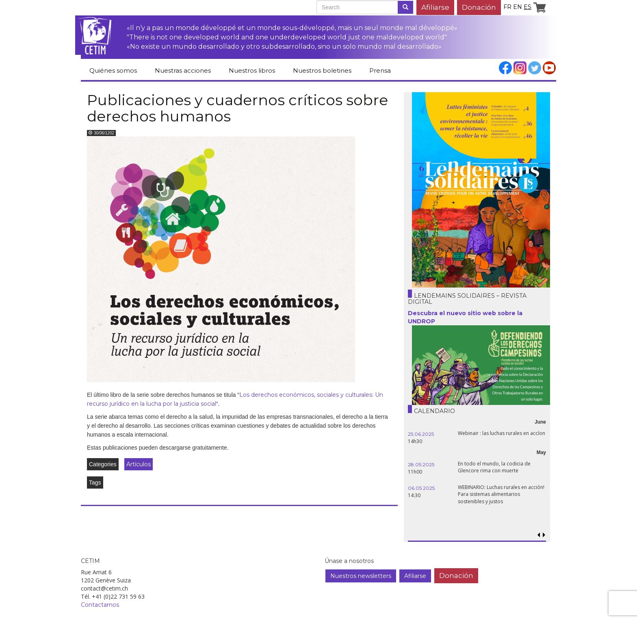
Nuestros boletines (322, 70)
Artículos (138, 464)
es (527, 7)
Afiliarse (435, 7)
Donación (479, 7)
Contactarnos (100, 604)
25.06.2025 (421, 434)
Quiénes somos (113, 70)
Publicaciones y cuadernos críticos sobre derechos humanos (237, 108)
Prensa (380, 70)
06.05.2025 (421, 488)
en (517, 7)
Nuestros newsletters (360, 576)
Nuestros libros (252, 70)
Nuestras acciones (183, 70)
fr (507, 7)
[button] (543, 535)
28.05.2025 (421, 464)
